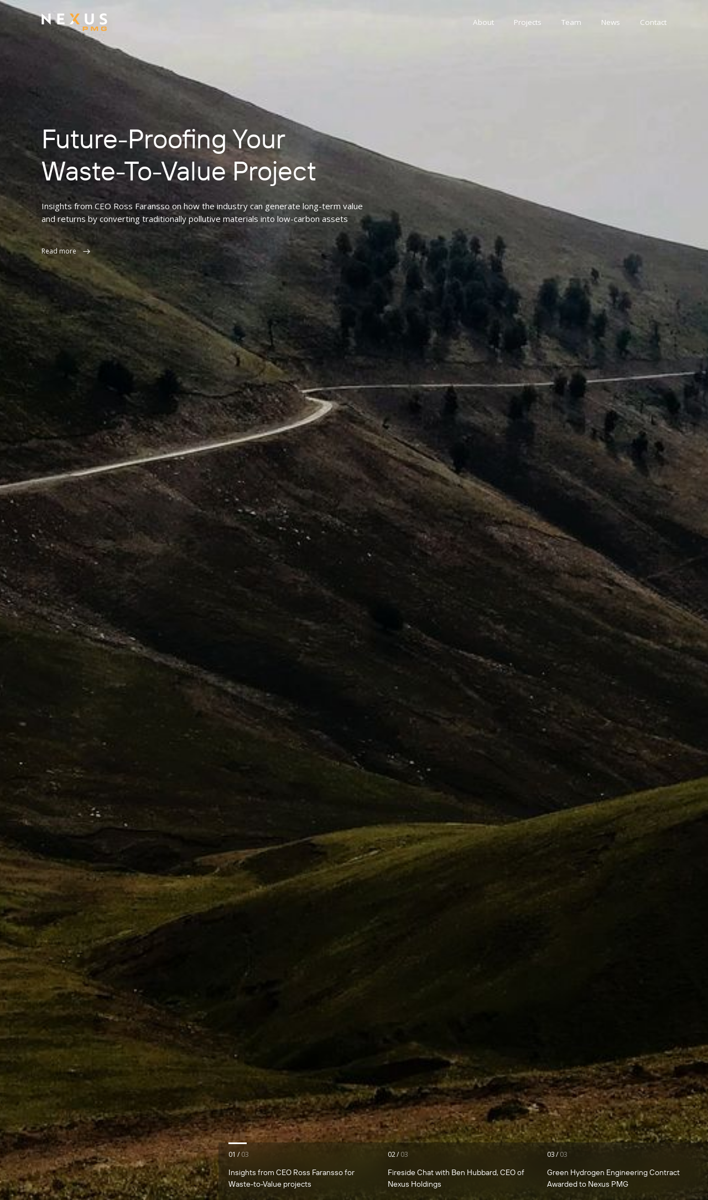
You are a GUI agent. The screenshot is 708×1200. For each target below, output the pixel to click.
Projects (528, 22)
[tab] (303, 1171)
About (483, 22)
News (610, 22)
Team (571, 22)
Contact (653, 22)
